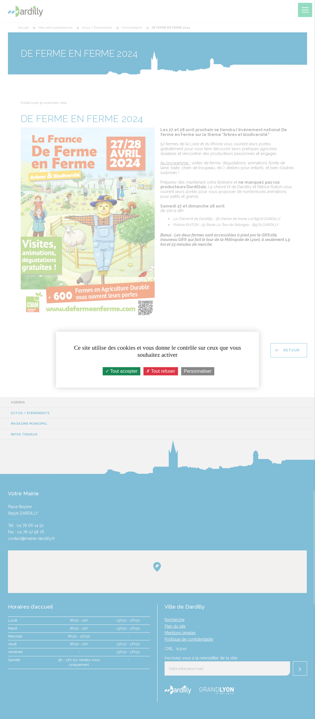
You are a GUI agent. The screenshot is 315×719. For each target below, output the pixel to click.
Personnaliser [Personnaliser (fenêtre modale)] (198, 371)
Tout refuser (160, 371)
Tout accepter (121, 371)
